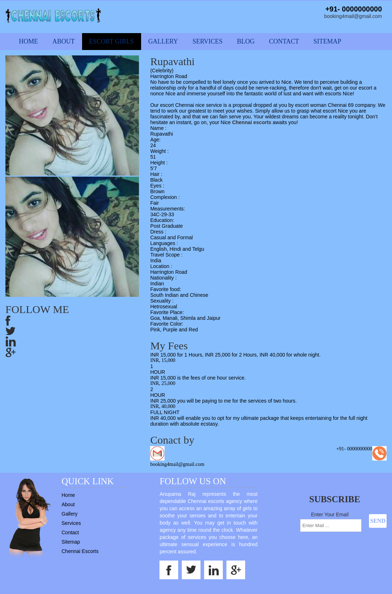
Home (28, 41)
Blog (245, 41)
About (64, 41)
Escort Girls (111, 41)
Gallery (163, 41)
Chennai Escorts (80, 551)
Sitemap (327, 41)
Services (208, 41)
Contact (284, 41)
